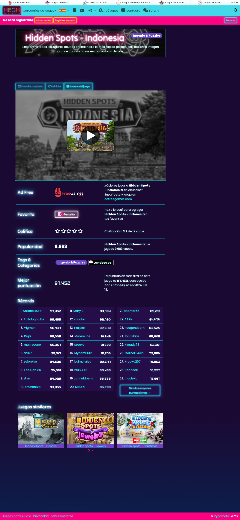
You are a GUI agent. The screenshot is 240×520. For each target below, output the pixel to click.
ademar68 (131, 311)
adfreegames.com (118, 199)
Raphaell (131, 370)
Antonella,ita (32, 311)
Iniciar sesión (43, 20)
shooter (80, 319)
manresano (32, 344)
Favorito (66, 214)
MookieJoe (82, 336)
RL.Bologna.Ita (34, 319)
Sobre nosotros (62, 516)
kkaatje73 (132, 344)
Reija (27, 336)
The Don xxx (32, 370)
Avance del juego (78, 86)
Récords (231, 20)
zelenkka (30, 361)
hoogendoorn (134, 328)
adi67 (28, 353)
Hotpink (80, 328)
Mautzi (80, 387)
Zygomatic (222, 516)
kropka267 (133, 361)
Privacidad (41, 516)
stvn (27, 378)
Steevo (79, 344)
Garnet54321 (134, 353)
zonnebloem (83, 378)
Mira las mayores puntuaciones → (140, 390)
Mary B (78, 311)
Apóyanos (108, 10)
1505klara (132, 336)
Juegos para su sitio (16, 516)
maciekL (130, 378)
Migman (29, 328)
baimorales (82, 361)
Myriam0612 (83, 353)
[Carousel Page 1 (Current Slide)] (89, 450)
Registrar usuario (65, 20)
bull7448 (80, 370)
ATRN (128, 319)
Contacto (130, 10)
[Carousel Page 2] (92, 450)
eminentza (32, 387)
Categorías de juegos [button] (38, 10)
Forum (151, 10)
